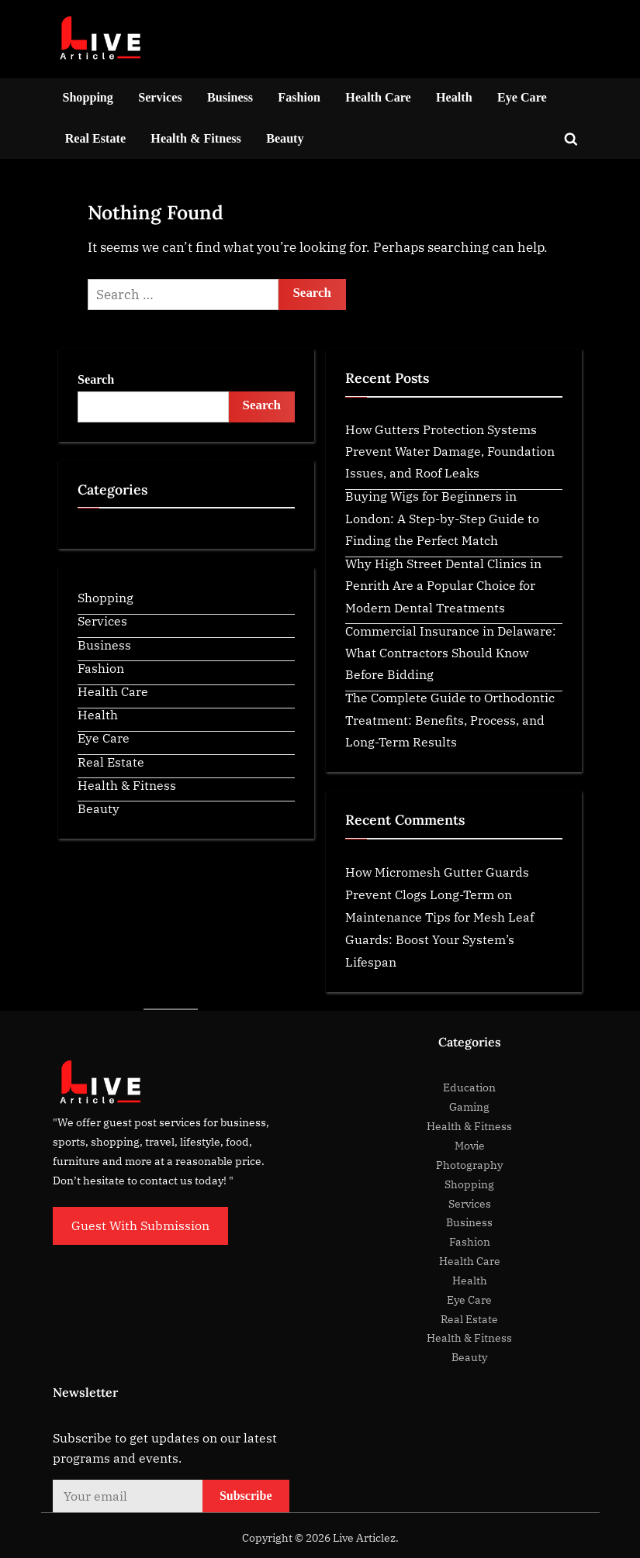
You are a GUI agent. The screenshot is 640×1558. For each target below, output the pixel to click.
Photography (469, 1164)
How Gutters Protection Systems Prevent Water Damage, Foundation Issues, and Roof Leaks (450, 451)
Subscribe (246, 1495)
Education (469, 1087)
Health (454, 97)
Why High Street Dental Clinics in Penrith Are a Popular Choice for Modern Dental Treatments (443, 585)
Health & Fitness (195, 138)
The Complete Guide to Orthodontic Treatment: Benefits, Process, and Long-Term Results (450, 719)
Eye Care (522, 97)
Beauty (284, 138)
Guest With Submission (140, 1225)
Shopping (87, 97)
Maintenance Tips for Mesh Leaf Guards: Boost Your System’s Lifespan (439, 939)
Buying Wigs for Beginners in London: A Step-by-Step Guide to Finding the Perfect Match (442, 518)
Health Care (377, 97)
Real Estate (95, 138)
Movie (470, 1145)
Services (160, 97)
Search (96, 379)
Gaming (469, 1106)
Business (230, 97)
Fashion (299, 97)
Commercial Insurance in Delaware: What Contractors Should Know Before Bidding (450, 652)
